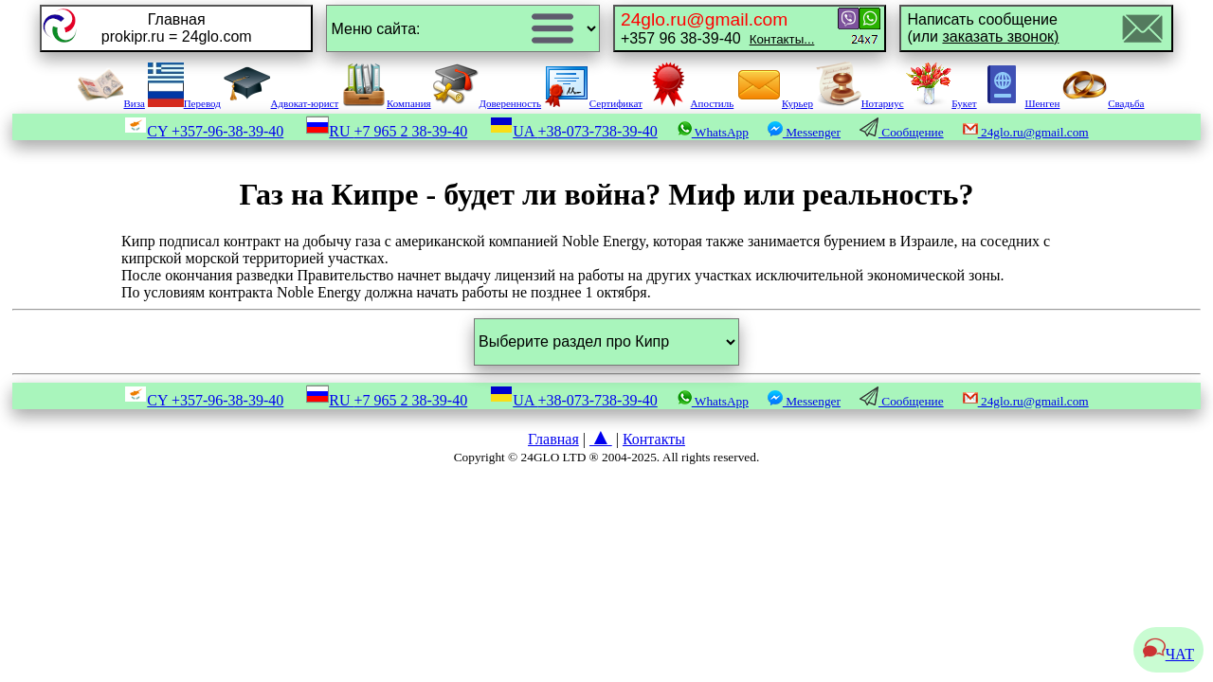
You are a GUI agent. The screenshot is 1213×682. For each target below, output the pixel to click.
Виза (111, 103)
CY (203, 131)
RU (386, 131)
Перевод (184, 103)
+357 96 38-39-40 (717, 27)
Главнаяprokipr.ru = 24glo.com (176, 28)
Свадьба (1103, 103)
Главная (553, 439)
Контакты (654, 439)
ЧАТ (1168, 654)
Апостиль (689, 103)
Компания (386, 103)
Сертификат (593, 103)
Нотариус (860, 103)
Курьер (774, 103)
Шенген (1019, 103)
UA (574, 131)
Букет (941, 103)
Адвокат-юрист (281, 103)
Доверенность (487, 103)
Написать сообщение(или (983, 28)
